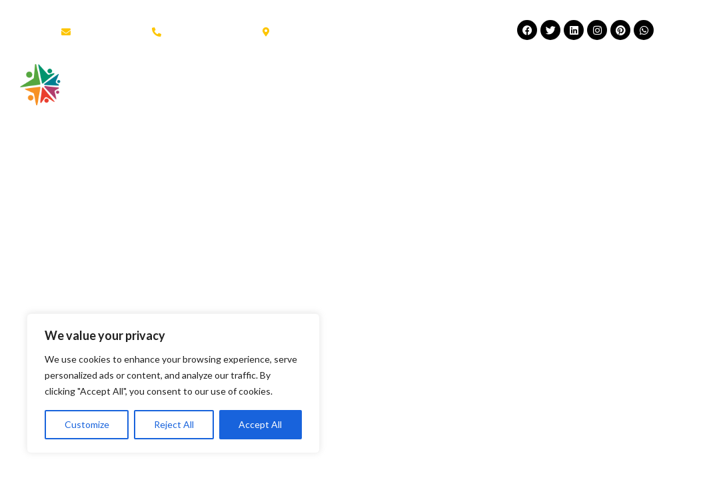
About (246, 79)
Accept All (260, 424)
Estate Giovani (461, 79)
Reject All (174, 424)
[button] (667, 78)
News (547, 79)
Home (187, 79)
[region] (173, 383)
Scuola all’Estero (339, 79)
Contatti (193, 110)
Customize (87, 424)
